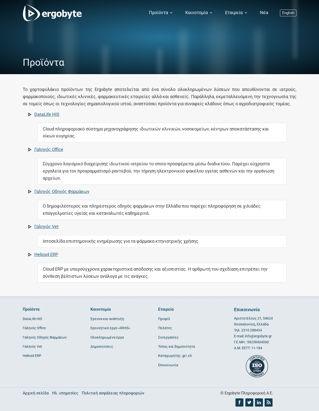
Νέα (264, 12)
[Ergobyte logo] (51, 13)
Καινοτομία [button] (199, 12)
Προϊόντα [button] (161, 12)
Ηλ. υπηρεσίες (65, 393)
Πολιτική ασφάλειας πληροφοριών (113, 393)
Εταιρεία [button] (236, 12)
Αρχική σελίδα (36, 393)
